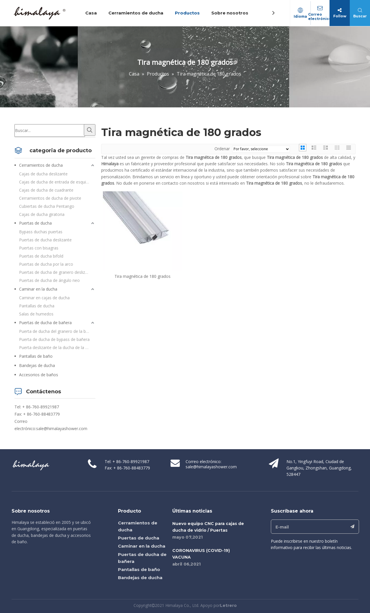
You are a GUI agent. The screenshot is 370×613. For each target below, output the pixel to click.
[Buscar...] (49, 130)
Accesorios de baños (38, 374)
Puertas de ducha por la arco (46, 264)
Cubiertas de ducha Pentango (46, 206)
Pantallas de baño (36, 356)
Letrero (228, 605)
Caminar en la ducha (38, 289)
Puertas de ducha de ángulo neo (49, 280)
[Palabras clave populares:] (89, 130)
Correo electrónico (319, 16)
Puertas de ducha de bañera (45, 322)
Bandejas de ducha (37, 365)
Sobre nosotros (230, 13)
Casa (92, 13)
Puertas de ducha (35, 223)
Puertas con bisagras (38, 248)
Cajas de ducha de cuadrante (46, 190)
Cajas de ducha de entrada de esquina (54, 182)
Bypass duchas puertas (40, 231)
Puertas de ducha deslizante (45, 240)
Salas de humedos (36, 314)
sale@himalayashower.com (61, 428)
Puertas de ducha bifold (41, 256)
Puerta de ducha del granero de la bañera (57, 331)
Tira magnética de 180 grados (142, 276)
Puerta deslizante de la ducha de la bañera (57, 347)
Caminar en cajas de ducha (44, 297)
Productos (188, 13)
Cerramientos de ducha (136, 13)
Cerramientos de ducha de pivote (50, 198)
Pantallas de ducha (36, 306)
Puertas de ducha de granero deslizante (56, 272)
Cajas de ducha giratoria (41, 214)
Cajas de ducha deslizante (43, 174)
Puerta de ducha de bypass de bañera (54, 339)
